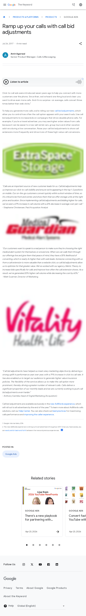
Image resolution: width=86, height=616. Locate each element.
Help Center (24, 411)
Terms (19, 588)
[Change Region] (41, 606)
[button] (80, 43)
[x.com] (32, 564)
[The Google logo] (10, 578)
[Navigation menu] (5, 5)
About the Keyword (15, 596)
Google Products (57, 588)
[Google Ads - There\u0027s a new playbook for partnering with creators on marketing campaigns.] (39, 512)
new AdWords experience (62, 403)
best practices (59, 411)
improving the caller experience (39, 414)
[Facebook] (48, 564)
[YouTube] (40, 564)
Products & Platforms (26, 17)
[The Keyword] (4, 17)
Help (9, 606)
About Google (34, 588)
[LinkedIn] (56, 564)
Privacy (8, 588)
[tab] (27, 545)
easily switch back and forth (15, 430)
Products (51, 17)
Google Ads (11, 454)
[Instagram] (23, 564)
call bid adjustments (64, 110)
